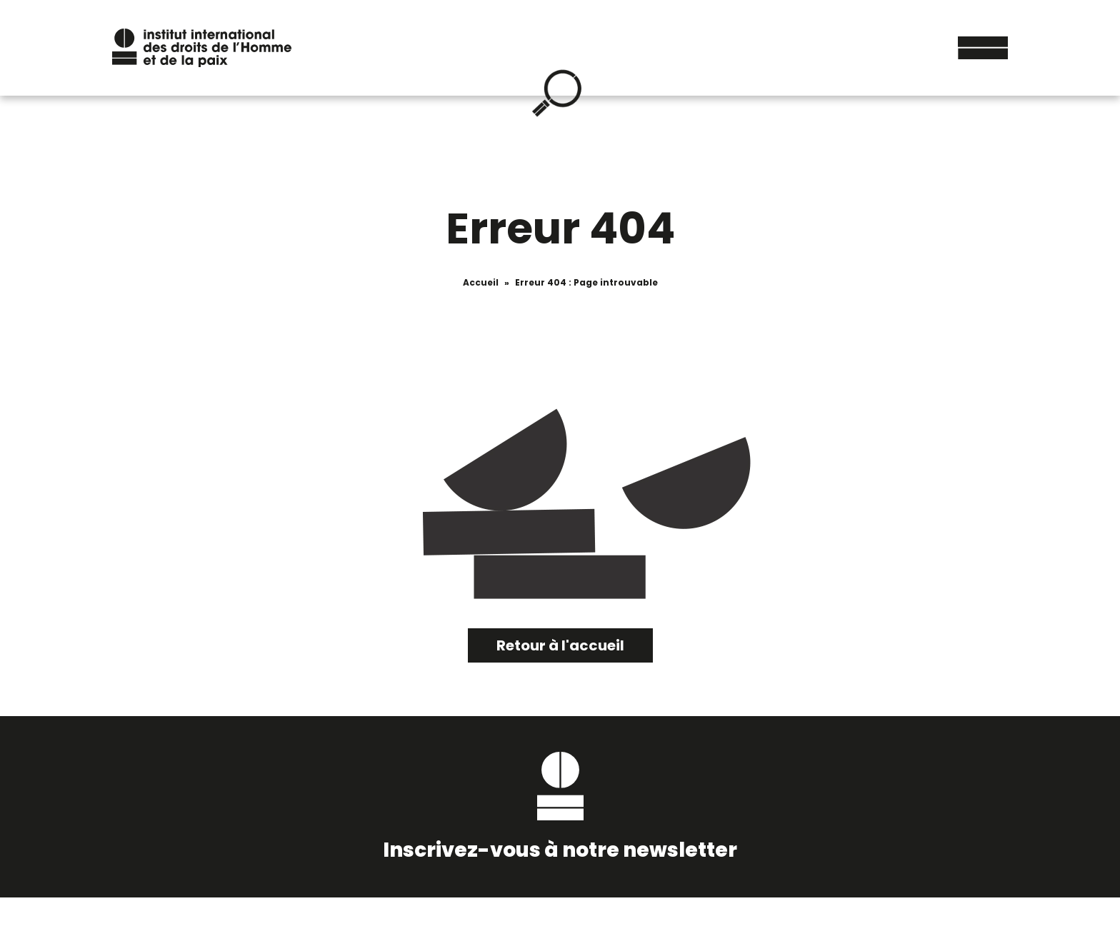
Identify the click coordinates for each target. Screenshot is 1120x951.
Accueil (481, 282)
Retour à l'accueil (560, 645)
